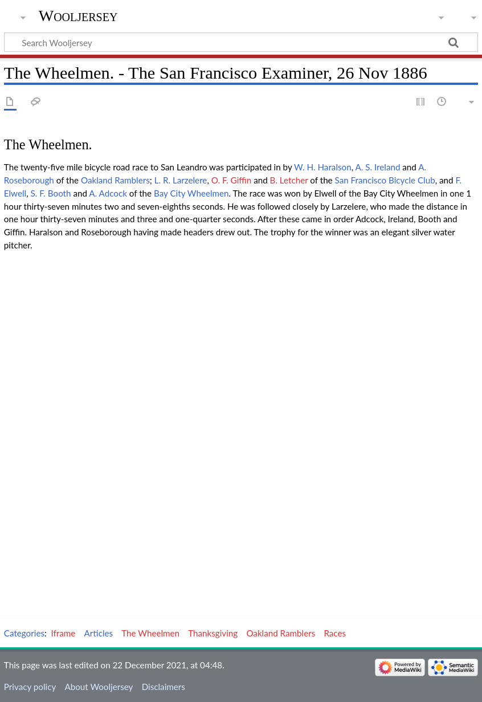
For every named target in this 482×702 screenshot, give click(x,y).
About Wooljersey (98, 686)
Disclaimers (163, 686)
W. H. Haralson (323, 167)
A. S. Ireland (377, 167)
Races (335, 633)
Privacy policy (30, 686)
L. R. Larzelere (180, 180)
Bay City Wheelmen (191, 193)
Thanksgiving (213, 633)
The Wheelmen (150, 633)
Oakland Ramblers (115, 180)
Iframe (63, 633)
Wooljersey (78, 16)
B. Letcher (289, 180)
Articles (98, 633)
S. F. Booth (50, 193)
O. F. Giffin (231, 180)
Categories (24, 633)
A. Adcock (108, 193)
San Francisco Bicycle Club (385, 180)
